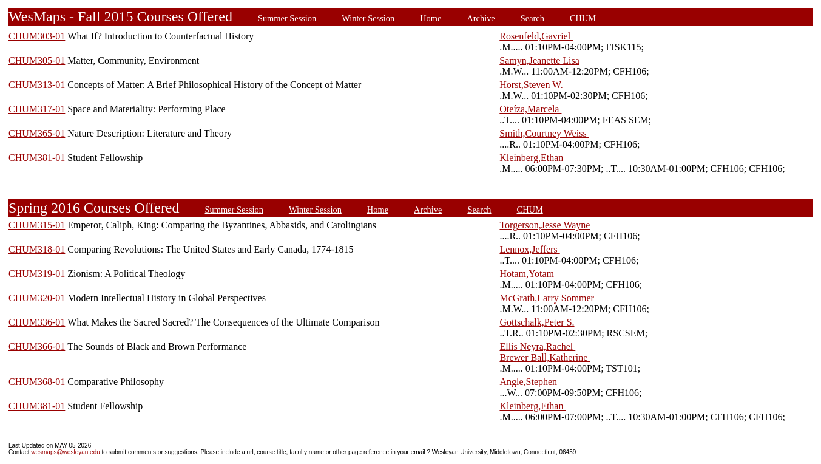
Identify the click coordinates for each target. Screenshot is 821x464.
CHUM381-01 (36, 157)
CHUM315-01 (36, 225)
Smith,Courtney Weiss (544, 133)
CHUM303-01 (36, 36)
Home (430, 18)
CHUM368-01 (36, 382)
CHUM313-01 (36, 85)
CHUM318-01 (36, 249)
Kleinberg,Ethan (532, 157)
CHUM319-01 (36, 273)
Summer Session (287, 18)
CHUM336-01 (36, 322)
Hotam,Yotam (527, 273)
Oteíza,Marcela (530, 109)
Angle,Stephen (529, 382)
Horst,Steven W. (531, 85)
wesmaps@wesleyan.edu (66, 452)
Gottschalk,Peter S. (536, 322)
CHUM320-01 (36, 298)
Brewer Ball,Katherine (544, 357)
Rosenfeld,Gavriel (536, 36)
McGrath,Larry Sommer (546, 298)
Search (532, 18)
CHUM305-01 (36, 60)
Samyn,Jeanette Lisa (539, 60)
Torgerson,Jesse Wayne (544, 225)
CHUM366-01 (36, 346)
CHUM (583, 18)
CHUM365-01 (36, 133)
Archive (481, 18)
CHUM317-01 (36, 109)
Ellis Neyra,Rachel (537, 346)
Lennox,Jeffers (529, 249)
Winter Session (368, 18)
